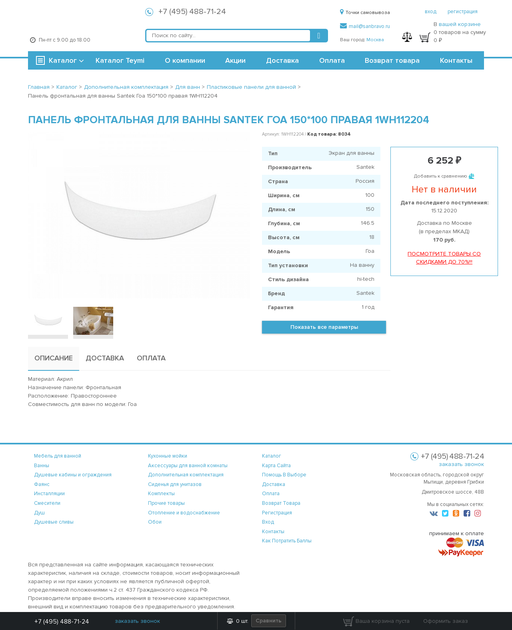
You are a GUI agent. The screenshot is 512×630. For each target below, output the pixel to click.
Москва (375, 40)
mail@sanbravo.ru (365, 26)
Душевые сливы (54, 522)
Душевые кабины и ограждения (73, 475)
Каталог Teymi (120, 60)
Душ (39, 513)
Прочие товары (166, 503)
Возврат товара (392, 60)
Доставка (282, 60)
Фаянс (42, 484)
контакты (273, 531)
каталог (271, 456)
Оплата (332, 60)
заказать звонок (461, 464)
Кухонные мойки (167, 456)
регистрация (463, 11)
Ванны (41, 465)
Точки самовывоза (365, 13)
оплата (271, 493)
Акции (235, 60)
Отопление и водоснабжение (184, 513)
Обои (155, 522)
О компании (185, 60)
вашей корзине (460, 24)
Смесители (47, 503)
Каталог (63, 60)
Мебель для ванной (57, 456)
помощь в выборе (284, 475)
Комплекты (161, 493)
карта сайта (276, 465)
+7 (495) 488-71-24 (192, 11)
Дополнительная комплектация (186, 475)
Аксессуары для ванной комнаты (188, 465)
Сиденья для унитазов (175, 484)
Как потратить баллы (287, 541)
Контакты (456, 60)
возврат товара (281, 503)
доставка (273, 484)
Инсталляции (49, 493)
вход (430, 11)
